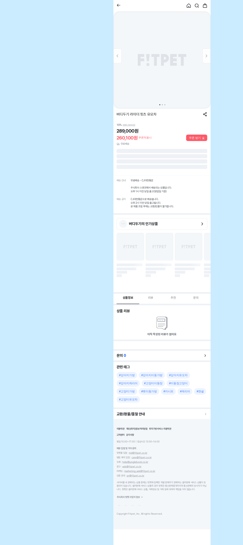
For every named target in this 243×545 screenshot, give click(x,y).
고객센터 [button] (121, 434)
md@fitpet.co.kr (138, 452)
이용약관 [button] (121, 428)
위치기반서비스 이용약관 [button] (160, 428)
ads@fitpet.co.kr (131, 466)
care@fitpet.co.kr (142, 457)
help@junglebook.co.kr (135, 461)
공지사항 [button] (130, 434)
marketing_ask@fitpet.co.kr (139, 471)
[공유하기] (204, 114)
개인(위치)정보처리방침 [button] (136, 428)
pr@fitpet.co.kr (135, 475)
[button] (119, 5)
